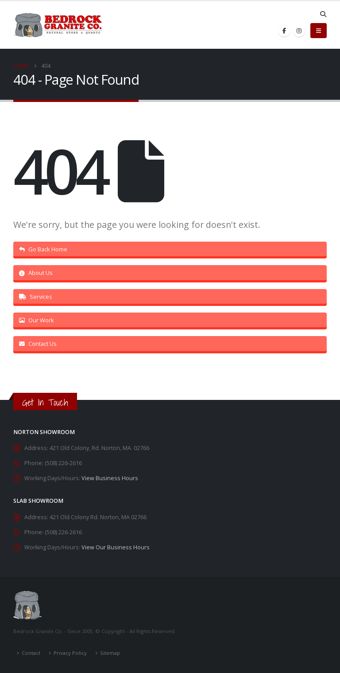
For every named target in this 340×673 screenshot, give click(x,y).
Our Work (36, 320)
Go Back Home (43, 249)
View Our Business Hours (115, 547)
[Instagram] (299, 30)
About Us (36, 273)
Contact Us (38, 344)
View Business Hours (109, 478)
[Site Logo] (57, 25)
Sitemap (110, 653)
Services (35, 297)
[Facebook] (284, 30)
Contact (31, 653)
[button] (323, 14)
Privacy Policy (70, 653)
